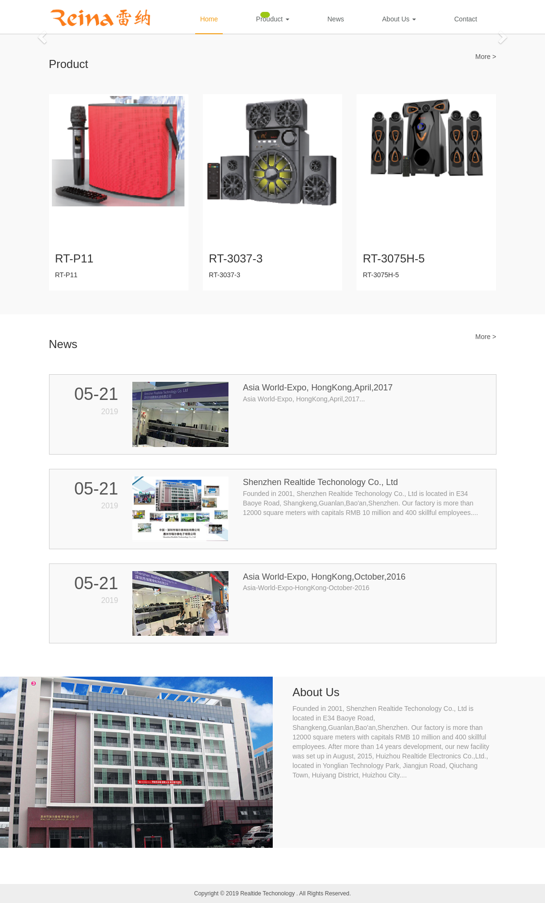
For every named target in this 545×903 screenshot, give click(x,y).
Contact (465, 19)
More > (486, 56)
